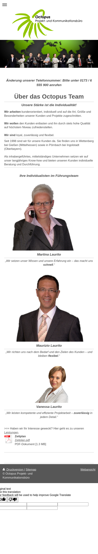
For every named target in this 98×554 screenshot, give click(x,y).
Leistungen (11, 432)
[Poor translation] (12, 499)
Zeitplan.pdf (22, 440)
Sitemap (31, 469)
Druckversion (13, 469)
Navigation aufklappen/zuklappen (49, 4)
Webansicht (87, 469)
